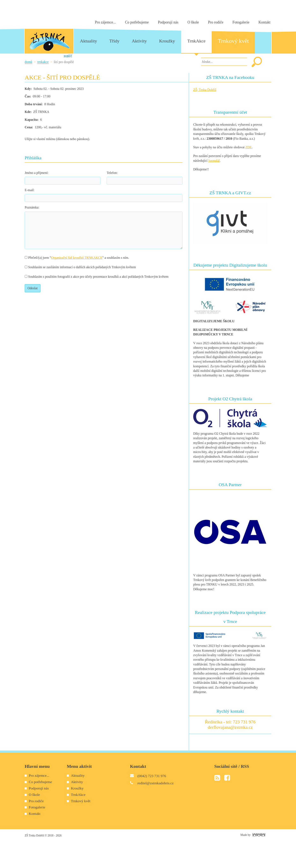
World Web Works (259, 834)
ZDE (248, 147)
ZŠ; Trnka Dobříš (204, 89)
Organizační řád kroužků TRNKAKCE (76, 257)
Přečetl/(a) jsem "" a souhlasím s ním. (77, 257)
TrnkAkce (43, 62)
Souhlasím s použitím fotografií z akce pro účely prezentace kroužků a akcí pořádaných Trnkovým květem (96, 276)
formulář (214, 160)
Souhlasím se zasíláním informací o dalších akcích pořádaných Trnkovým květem (80, 267)
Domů (28, 62)
